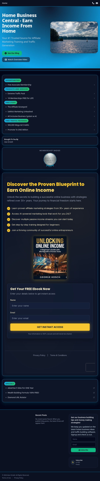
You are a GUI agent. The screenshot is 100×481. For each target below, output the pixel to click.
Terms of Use (6, 478)
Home (4, 3)
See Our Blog (12, 53)
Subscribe (83, 450)
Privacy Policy (18, 478)
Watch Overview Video (16, 59)
